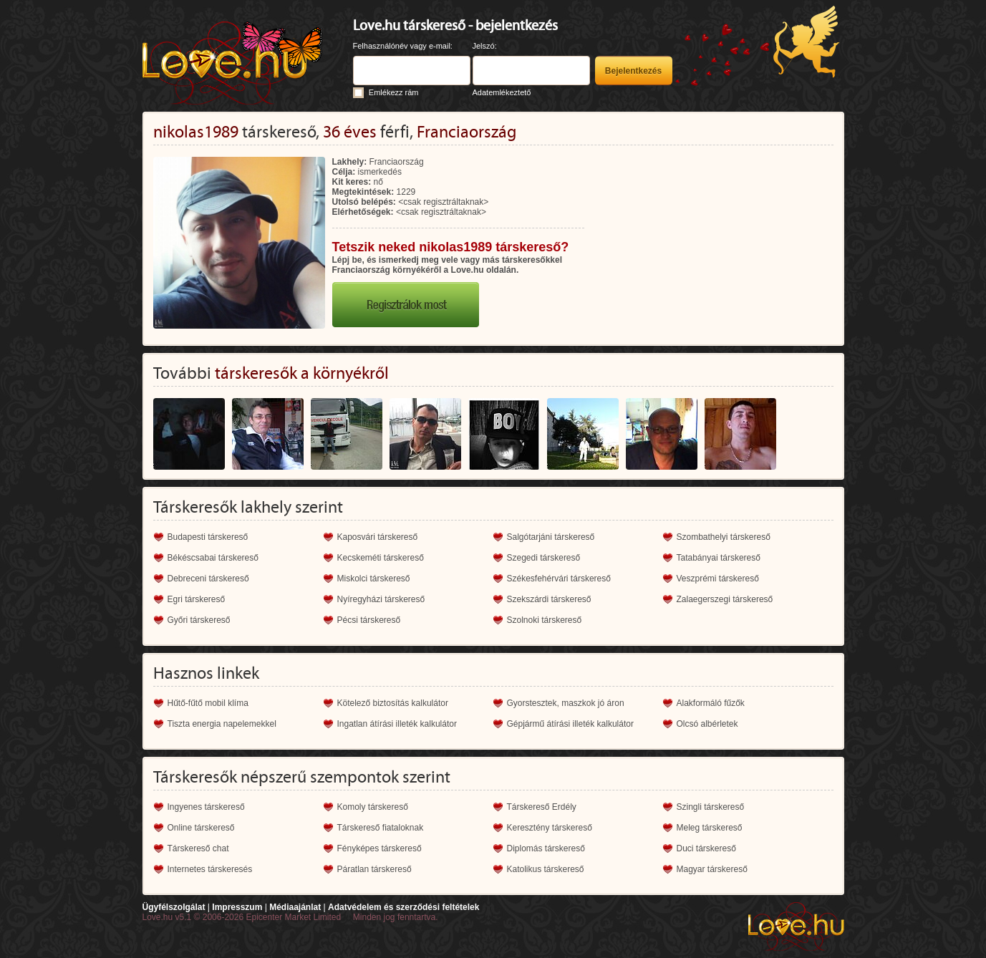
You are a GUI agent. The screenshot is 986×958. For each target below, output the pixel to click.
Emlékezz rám (394, 92)
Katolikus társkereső (545, 869)
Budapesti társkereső (208, 537)
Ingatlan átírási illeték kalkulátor (397, 724)
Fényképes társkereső (379, 848)
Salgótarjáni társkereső (551, 537)
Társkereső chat (198, 848)
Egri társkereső (197, 599)
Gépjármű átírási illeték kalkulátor (570, 724)
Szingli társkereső (711, 807)
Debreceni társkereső (208, 579)
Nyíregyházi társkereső (381, 599)
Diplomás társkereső (546, 848)
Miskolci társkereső (373, 579)
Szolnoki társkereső (544, 620)
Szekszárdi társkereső (549, 599)
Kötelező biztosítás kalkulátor (392, 703)
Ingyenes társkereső (206, 807)
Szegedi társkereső (544, 558)
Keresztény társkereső (549, 828)
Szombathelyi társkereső (723, 537)
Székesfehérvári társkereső (559, 579)
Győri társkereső (199, 620)
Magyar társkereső (712, 869)
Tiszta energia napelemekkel (222, 724)
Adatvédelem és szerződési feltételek (403, 907)
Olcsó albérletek (707, 724)
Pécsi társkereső (369, 620)
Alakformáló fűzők (711, 703)
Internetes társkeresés (210, 869)
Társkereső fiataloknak (380, 828)
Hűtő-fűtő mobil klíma (208, 703)
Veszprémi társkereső (718, 579)
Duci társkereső (706, 848)
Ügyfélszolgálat (174, 907)
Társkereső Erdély (541, 807)
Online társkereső (201, 828)
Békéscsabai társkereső (213, 558)
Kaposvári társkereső (377, 537)
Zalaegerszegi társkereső (725, 599)
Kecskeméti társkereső (380, 558)
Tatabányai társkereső (718, 558)
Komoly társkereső (372, 807)
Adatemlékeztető (502, 92)
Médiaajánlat (295, 907)
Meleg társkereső (710, 828)
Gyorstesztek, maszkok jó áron (565, 703)
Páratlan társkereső (374, 869)
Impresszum (237, 907)
